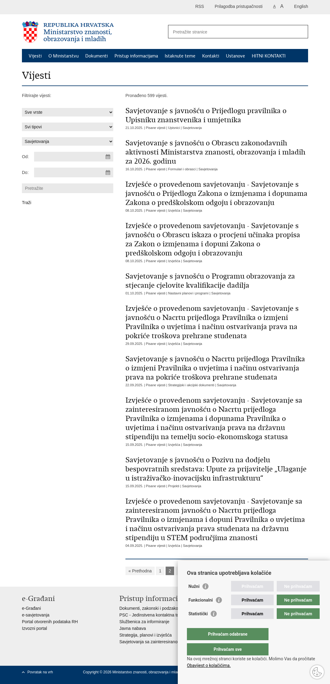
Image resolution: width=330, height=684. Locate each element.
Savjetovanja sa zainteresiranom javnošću (159, 641)
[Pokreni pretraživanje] (301, 31)
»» (287, 570)
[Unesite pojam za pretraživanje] (231, 32)
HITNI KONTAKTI (269, 56)
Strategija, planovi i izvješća (145, 635)
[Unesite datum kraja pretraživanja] (73, 172)
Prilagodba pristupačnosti (238, 6)
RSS (199, 6)
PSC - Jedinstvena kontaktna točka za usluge (162, 615)
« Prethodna (140, 570)
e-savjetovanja (35, 615)
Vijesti (35, 56)
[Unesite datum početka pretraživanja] (73, 156)
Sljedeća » (268, 570)
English (301, 6)
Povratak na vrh (40, 672)
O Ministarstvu (63, 56)
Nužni (193, 598)
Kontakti (210, 56)
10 (248, 570)
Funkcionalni (200, 612)
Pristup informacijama (136, 56)
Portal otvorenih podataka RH (50, 621)
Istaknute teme (180, 56)
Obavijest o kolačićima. (209, 665)
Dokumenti (96, 56)
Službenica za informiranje (144, 621)
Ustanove (235, 56)
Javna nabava (132, 628)
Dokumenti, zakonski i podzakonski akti (156, 608)
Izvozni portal (34, 628)
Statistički (198, 625)
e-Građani (31, 608)
